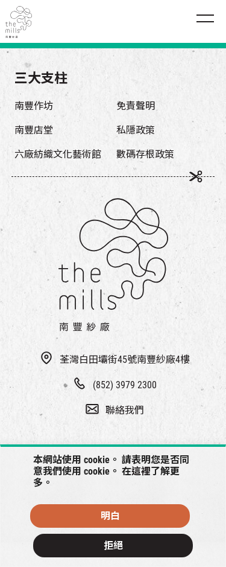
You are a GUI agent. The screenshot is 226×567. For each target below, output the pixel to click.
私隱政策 (135, 130)
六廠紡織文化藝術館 (57, 154)
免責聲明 (135, 106)
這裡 (141, 471)
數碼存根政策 (145, 154)
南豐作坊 (33, 106)
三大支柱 (40, 78)
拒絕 (113, 545)
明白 (110, 516)
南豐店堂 (33, 130)
